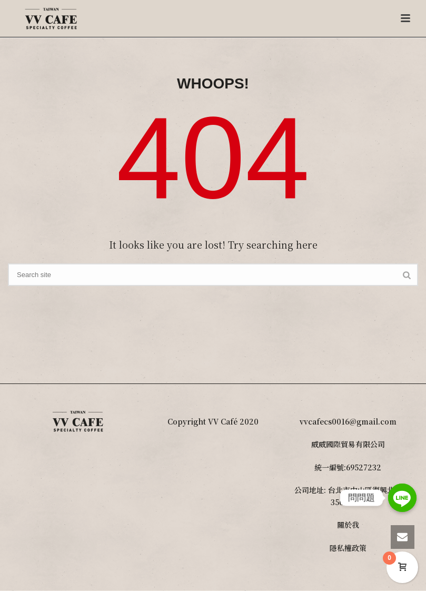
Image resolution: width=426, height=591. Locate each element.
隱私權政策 (348, 548)
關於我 (348, 524)
